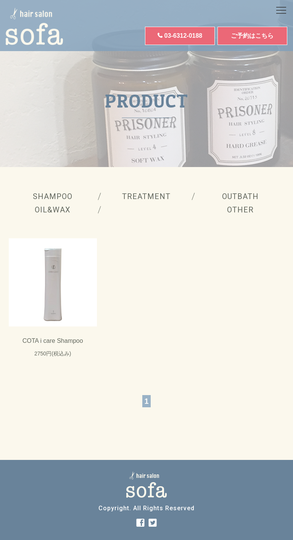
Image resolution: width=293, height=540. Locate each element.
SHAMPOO (52, 196)
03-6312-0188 (183, 35)
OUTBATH (240, 196)
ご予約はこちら (252, 35)
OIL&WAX (53, 210)
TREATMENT (146, 196)
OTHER (240, 210)
